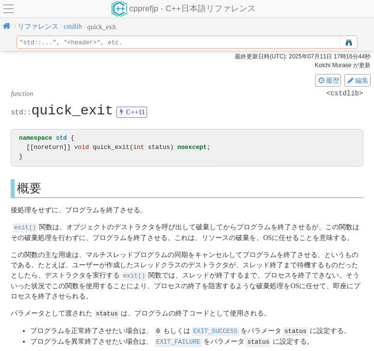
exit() (25, 227)
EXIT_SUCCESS (215, 329)
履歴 (328, 80)
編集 (357, 80)
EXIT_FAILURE (178, 339)
